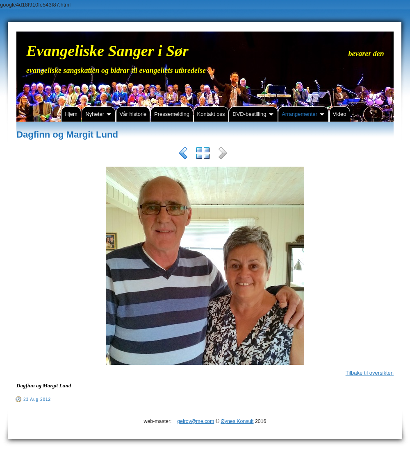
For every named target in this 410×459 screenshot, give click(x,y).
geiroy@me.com (195, 421)
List (203, 154)
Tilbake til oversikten (370, 373)
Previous (183, 154)
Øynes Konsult (237, 421)
